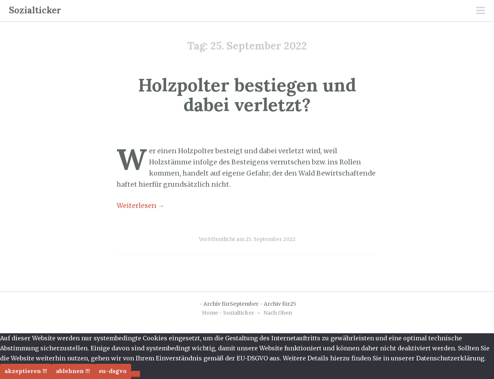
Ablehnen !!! (73, 371)
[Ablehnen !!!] (135, 373)
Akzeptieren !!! (25, 371)
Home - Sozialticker (228, 312)
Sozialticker (35, 10)
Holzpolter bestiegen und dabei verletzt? (247, 95)
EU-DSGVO (113, 371)
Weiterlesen (141, 206)
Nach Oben (277, 312)
